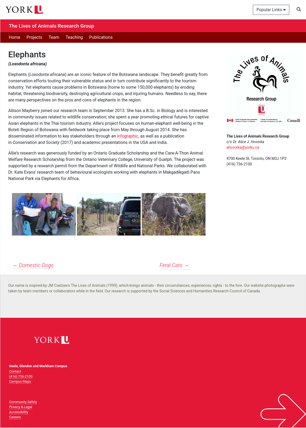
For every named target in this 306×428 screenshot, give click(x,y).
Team (54, 37)
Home (14, 37)
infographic (127, 136)
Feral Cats (174, 265)
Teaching (74, 37)
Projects (34, 37)
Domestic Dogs (33, 265)
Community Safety (23, 402)
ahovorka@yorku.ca (243, 147)
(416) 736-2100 (20, 376)
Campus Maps (20, 381)
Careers (15, 417)
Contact (15, 371)
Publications (101, 37)
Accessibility (18, 412)
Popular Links (271, 9)
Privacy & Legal (20, 407)
